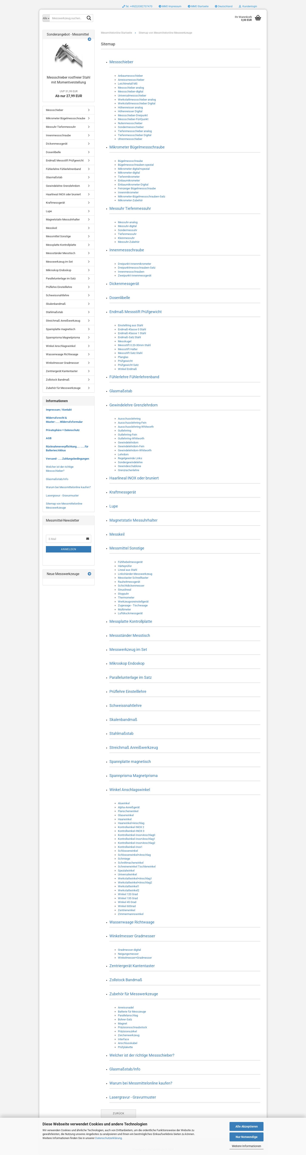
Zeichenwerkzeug (128, 1035)
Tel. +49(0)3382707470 (137, 6)
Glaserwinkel (126, 815)
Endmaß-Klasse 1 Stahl (132, 333)
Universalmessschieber (132, 95)
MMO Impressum (170, 6)
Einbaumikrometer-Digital (133, 184)
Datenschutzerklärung (108, 1138)
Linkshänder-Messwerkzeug (135, 573)
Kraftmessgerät (122, 492)
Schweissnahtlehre (125, 705)
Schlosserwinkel (128, 850)
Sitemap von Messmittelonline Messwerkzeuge (64, 505)
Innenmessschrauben (131, 271)
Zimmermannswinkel (130, 914)
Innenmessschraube (126, 250)
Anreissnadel (126, 1007)
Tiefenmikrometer (129, 176)
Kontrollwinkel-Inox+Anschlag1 (136, 838)
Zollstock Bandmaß (125, 980)
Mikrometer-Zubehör (130, 200)
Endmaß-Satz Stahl (129, 337)
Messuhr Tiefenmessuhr (130, 208)
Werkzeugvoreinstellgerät (133, 601)
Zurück (118, 1113)
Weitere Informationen (246, 1146)
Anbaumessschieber (130, 75)
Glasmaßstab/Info (124, 1069)
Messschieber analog (131, 87)
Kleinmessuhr (126, 238)
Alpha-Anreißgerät (129, 807)
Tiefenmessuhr (127, 234)
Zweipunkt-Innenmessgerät (134, 275)
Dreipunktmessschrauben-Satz (136, 267)
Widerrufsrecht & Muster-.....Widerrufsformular (64, 419)
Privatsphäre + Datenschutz (63, 430)
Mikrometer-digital (129, 172)
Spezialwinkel (126, 870)
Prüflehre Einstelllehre (127, 691)
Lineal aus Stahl (127, 569)
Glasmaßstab (120, 391)
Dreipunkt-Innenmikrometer (134, 263)
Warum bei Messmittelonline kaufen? (140, 1083)
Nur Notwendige (247, 1137)
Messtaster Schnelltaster (133, 577)
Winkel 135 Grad (128, 898)
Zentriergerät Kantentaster (132, 966)
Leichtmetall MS (127, 83)
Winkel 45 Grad (127, 902)
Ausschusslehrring (129, 418)
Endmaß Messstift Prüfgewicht (135, 311)
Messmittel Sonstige (126, 548)
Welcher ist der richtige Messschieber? (141, 1055)
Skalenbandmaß (123, 719)
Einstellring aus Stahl (130, 325)
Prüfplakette (125, 1047)
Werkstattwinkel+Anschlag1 (135, 878)
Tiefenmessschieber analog (135, 131)
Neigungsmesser (128, 953)
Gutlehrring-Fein (127, 434)
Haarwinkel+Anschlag (131, 823)
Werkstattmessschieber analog (137, 99)
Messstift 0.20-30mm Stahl (134, 345)
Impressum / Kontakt (59, 409)
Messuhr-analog (127, 222)
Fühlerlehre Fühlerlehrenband (134, 377)
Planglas (123, 357)
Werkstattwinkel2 (128, 890)
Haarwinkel (125, 819)
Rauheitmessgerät (129, 581)
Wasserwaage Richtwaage (131, 922)
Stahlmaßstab (121, 733)
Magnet (122, 1023)
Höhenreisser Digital (130, 111)
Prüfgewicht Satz (128, 365)
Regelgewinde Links (130, 458)
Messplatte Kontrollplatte (130, 621)
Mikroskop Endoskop (126, 663)
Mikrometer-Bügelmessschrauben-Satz (141, 196)
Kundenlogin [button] (248, 6)
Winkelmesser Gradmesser (132, 936)
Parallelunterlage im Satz (130, 677)
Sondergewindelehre (130, 462)
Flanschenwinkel (128, 811)
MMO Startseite (198, 6)
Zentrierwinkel (126, 910)
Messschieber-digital (130, 91)
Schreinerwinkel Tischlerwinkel (137, 866)
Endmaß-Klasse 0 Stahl (132, 329)
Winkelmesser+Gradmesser (135, 957)
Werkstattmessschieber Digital (136, 103)
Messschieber (121, 62)
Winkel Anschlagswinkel (129, 789)
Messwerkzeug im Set (128, 649)
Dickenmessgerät (124, 283)
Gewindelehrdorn (128, 442)
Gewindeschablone (129, 466)
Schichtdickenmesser (131, 585)
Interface (123, 1039)
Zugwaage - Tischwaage (133, 605)
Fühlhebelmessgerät (130, 562)
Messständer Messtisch (129, 635)
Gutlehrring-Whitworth (131, 438)
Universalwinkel (127, 874)
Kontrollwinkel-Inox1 (130, 847)
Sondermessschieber (131, 127)
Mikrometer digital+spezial (134, 168)
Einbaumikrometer (129, 180)
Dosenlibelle (119, 297)
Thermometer (126, 597)
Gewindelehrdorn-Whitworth (135, 450)
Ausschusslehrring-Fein (132, 422)
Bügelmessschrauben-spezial (136, 164)
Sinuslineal (124, 589)
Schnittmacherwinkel (130, 862)
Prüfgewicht (125, 360)
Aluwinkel (124, 803)
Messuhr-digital (127, 226)
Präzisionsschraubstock (132, 1027)
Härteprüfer (125, 566)
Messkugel (124, 341)
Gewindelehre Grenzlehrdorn (133, 405)
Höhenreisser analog (130, 107)
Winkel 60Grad (127, 906)
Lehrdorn (123, 454)
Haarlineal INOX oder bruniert (134, 478)
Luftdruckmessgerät (130, 613)
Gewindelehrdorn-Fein (131, 446)
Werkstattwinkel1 (128, 886)
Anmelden (68, 549)
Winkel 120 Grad (128, 894)
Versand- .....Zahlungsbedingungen (67, 458)
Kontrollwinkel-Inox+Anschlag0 (136, 835)
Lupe (113, 506)
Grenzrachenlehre (128, 470)
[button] (224, 6)
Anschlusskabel (127, 1043)
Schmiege (124, 858)
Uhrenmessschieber (130, 139)
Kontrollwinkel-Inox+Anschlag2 (136, 842)
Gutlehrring (124, 430)
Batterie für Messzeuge (132, 1011)
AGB (48, 438)
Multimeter (124, 609)
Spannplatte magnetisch (130, 761)
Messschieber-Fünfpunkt (133, 119)
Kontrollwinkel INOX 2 (131, 827)
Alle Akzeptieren (246, 1126)
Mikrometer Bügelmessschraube (137, 147)
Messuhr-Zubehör (128, 241)
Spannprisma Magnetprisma (133, 775)
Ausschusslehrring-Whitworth (136, 426)
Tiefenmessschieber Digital (134, 135)
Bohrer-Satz (125, 1019)
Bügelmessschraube (130, 161)
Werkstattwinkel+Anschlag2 (135, 882)
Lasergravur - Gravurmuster (132, 1097)
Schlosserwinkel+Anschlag (134, 854)
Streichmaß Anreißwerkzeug (133, 747)
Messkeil (117, 534)
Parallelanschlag (128, 1015)
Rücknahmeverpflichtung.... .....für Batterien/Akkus (67, 448)
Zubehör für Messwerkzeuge (133, 994)
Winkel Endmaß (127, 369)
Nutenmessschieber (130, 123)
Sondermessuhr (127, 230)
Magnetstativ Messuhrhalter (133, 520)
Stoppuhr (123, 593)
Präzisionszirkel (127, 1031)
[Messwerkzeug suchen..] (45, 18)
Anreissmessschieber (131, 79)
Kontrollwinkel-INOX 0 (131, 831)
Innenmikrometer (128, 192)
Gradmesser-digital (129, 949)
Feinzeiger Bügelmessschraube (137, 188)
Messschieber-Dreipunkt (133, 115)
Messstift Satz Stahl (130, 353)
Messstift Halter (127, 349)
